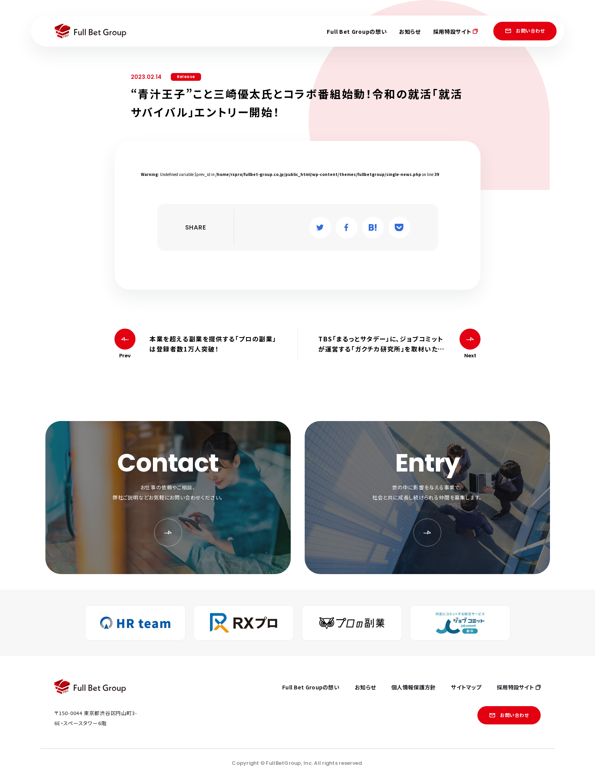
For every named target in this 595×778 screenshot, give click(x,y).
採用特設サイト (455, 31)
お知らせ (410, 31)
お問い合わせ (525, 30)
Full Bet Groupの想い (357, 31)
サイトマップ (466, 687)
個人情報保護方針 (413, 687)
